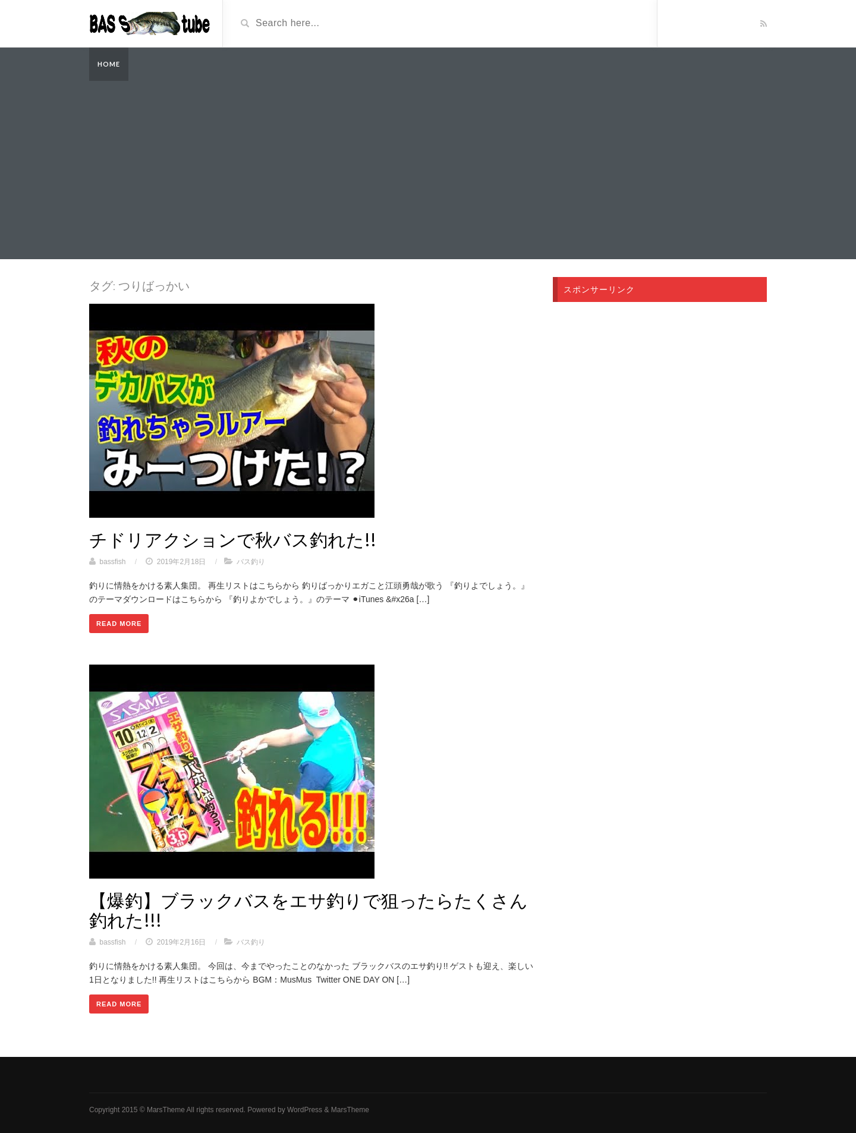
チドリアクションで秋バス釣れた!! (232, 539)
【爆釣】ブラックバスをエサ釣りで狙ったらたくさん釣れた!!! (308, 909)
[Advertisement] (428, 170)
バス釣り (251, 562)
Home (108, 64)
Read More (118, 623)
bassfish (112, 562)
